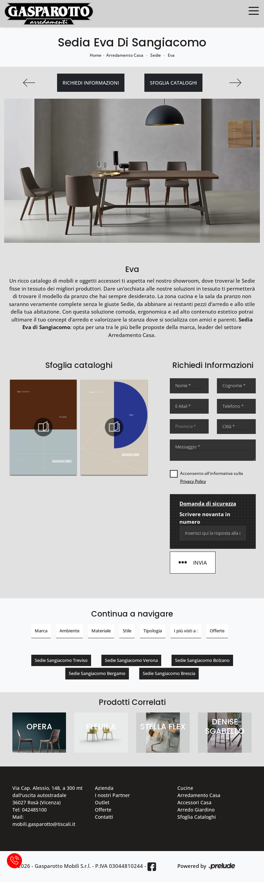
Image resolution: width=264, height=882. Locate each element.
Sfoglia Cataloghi (196, 817)
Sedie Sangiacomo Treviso (61, 660)
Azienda (104, 788)
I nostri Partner (112, 795)
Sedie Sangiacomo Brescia (169, 673)
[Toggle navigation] (254, 10)
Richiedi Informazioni (91, 82)
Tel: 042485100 (29, 809)
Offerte (103, 809)
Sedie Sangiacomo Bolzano (202, 660)
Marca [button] (41, 631)
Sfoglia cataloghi (173, 82)
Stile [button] (127, 631)
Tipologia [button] (152, 631)
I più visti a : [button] (186, 631)
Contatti (104, 817)
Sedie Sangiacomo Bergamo (97, 673)
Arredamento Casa (124, 55)
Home (95, 55)
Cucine (185, 788)
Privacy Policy (193, 481)
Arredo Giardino (195, 809)
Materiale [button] (101, 631)
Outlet (102, 802)
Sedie (155, 55)
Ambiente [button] (69, 631)
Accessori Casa (194, 802)
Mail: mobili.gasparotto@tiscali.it (43, 820)
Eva (171, 55)
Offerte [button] (217, 631)
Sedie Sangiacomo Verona (131, 660)
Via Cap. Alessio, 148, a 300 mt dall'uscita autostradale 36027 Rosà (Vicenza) (47, 795)
